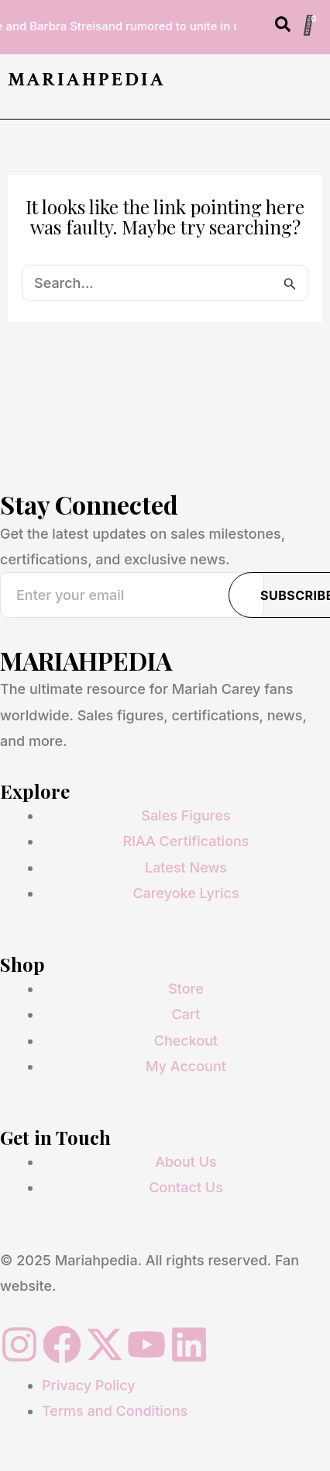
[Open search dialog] (282, 27)
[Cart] (308, 25)
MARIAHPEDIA (87, 79)
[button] (316, 86)
